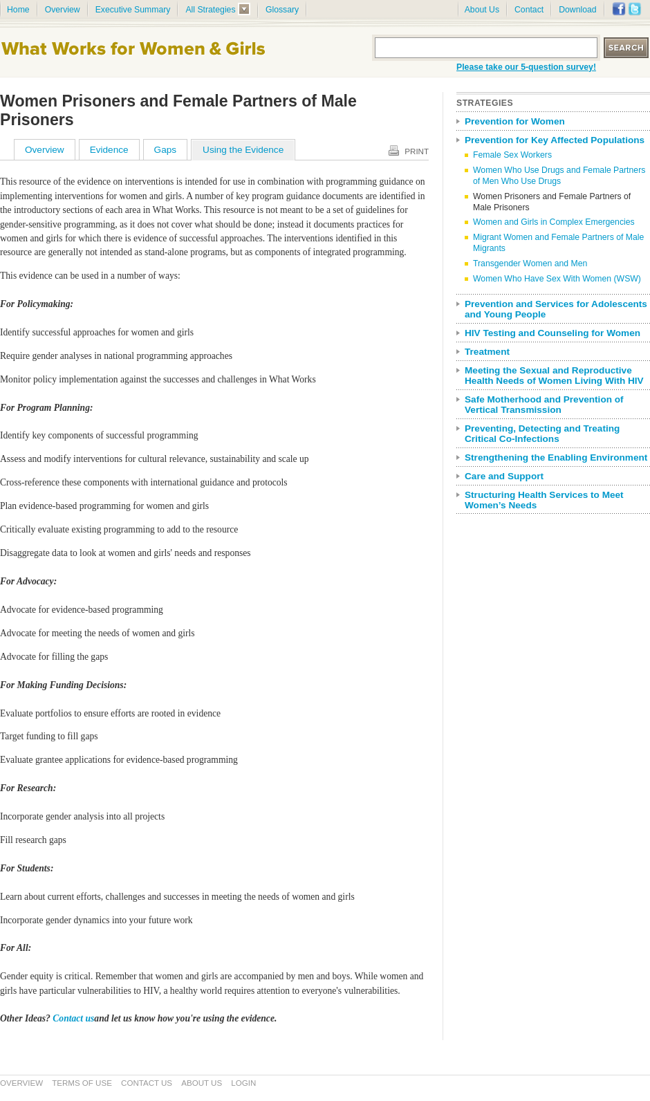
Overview (62, 10)
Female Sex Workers (512, 155)
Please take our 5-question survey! (526, 67)
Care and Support (504, 476)
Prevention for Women (515, 121)
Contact (529, 10)
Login (243, 1083)
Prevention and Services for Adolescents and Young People (556, 309)
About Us (482, 10)
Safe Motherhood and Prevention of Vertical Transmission (544, 404)
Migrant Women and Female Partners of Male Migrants (558, 242)
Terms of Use (82, 1083)
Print (417, 151)
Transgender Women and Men (530, 263)
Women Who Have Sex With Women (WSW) (557, 279)
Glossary (282, 10)
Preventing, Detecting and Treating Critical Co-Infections (542, 433)
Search (627, 47)
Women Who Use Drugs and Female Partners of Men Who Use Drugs (559, 175)
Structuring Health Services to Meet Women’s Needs (544, 500)
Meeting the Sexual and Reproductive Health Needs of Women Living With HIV (554, 375)
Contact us (73, 1018)
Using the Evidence (243, 150)
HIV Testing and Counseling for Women (552, 333)
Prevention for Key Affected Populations (554, 140)
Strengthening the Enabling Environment (556, 457)
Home (18, 10)
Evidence (109, 150)
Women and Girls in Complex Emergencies (554, 222)
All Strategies (210, 10)
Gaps (165, 150)
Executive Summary (133, 10)
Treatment (487, 351)
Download (577, 10)
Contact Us (146, 1083)
